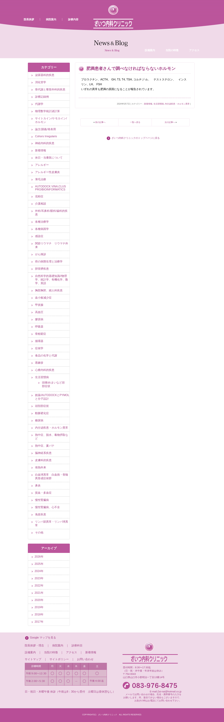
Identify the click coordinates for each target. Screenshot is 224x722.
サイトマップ (33, 659)
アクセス (194, 23)
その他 (39, 532)
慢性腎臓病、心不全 (47, 507)
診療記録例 (42, 96)
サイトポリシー (59, 659)
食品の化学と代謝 (46, 355)
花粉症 (39, 196)
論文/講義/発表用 (45, 129)
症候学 (39, 348)
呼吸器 (39, 326)
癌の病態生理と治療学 (49, 261)
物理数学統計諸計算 (47, 111)
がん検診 (40, 254)
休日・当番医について (49, 157)
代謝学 (39, 103)
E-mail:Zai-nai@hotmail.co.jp (165, 691)
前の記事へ (100, 122)
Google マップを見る (43, 637)
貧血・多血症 (43, 492)
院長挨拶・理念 (34, 645)
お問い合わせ (85, 659)
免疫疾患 (40, 514)
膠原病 (39, 319)
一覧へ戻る (135, 122)
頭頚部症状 (42, 405)
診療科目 (77, 645)
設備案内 (150, 23)
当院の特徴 (172, 23)
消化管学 (40, 82)
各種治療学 (42, 221)
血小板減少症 (43, 297)
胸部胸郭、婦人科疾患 (49, 290)
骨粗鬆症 (40, 333)
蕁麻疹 (39, 362)
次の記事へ (170, 122)
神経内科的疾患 (44, 143)
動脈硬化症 (42, 413)
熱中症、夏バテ (44, 445)
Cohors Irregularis (46, 136)
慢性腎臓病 (42, 499)
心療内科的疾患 (44, 369)
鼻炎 (38, 485)
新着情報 (148, 104)
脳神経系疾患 (43, 452)
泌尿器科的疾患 (44, 75)
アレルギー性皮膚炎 (47, 172)
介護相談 (40, 203)
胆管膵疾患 (42, 268)
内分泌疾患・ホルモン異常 (177, 104)
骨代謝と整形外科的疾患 (50, 89)
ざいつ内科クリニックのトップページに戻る (136, 138)
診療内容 (73, 19)
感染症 (39, 236)
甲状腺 (39, 304)
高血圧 (39, 312)
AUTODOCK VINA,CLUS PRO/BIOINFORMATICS (50, 188)
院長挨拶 (29, 19)
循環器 (39, 341)
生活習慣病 (159, 104)
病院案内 (51, 19)
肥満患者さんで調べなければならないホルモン (131, 68)
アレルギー (42, 164)
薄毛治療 (40, 179)
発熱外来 (40, 467)
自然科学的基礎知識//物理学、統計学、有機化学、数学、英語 (51, 279)
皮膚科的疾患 (43, 460)
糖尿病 (39, 420)
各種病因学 (42, 228)
